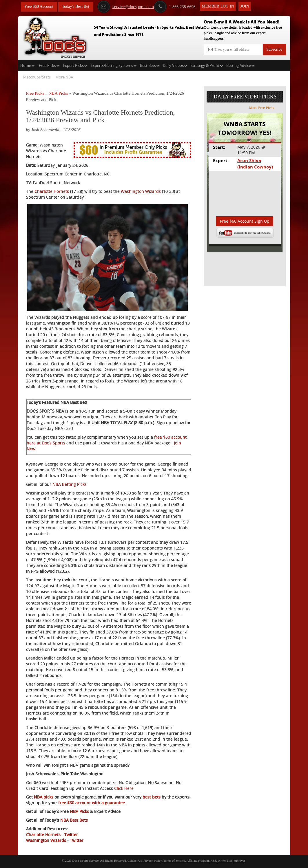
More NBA (64, 77)
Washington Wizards (141, 191)
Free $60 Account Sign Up (244, 221)
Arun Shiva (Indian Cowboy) (255, 164)
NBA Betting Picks (69, 484)
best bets (151, 797)
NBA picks (43, 797)
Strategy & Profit (207, 65)
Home (27, 65)
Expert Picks (75, 65)
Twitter (71, 834)
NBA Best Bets (74, 820)
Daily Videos (175, 65)
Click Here (124, 788)
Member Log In (218, 6)
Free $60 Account (39, 6)
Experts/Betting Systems (114, 65)
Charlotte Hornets (51, 191)
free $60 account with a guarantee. (91, 802)
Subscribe (274, 49)
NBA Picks (58, 93)
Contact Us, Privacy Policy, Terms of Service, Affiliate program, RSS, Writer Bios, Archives (186, 860)
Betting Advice (240, 65)
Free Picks (49, 65)
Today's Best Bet (75, 6)
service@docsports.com (125, 6)
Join (244, 6)
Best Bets (150, 65)
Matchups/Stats (37, 77)
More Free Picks (265, 107)
